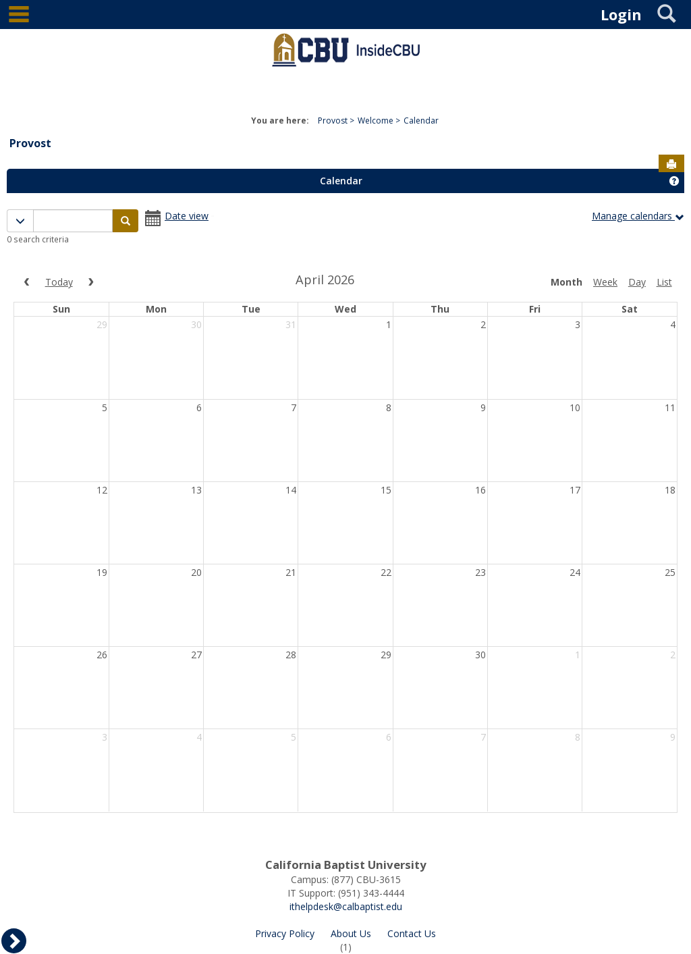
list (664, 281)
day (637, 281)
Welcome (375, 120)
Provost (333, 120)
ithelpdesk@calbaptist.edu (345, 906)
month (566, 281)
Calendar (421, 120)
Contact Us (411, 933)
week (605, 281)
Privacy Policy (284, 933)
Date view (187, 216)
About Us (351, 933)
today (59, 281)
